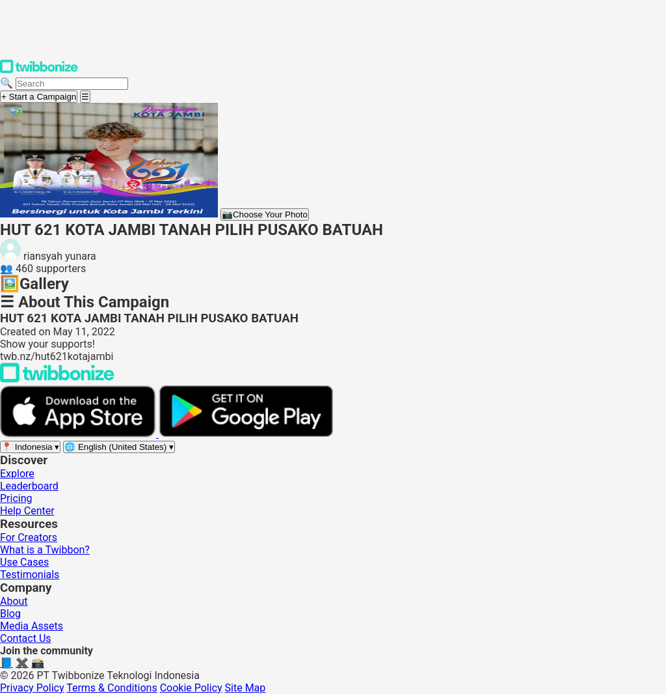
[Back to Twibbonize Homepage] (57, 379)
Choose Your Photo (265, 214)
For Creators (28, 537)
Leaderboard (29, 486)
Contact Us (25, 638)
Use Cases (24, 562)
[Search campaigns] (72, 83)
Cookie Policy (191, 688)
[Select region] (30, 447)
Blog (10, 613)
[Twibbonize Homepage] (39, 70)
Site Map (245, 688)
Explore (17, 473)
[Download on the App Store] (79, 434)
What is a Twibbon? (45, 550)
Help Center (27, 511)
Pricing (16, 498)
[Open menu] (85, 96)
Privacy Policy (32, 688)
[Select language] (119, 447)
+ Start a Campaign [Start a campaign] (38, 97)
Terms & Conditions (111, 688)
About (14, 601)
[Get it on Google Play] (246, 434)
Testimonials (29, 574)
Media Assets (31, 626)
